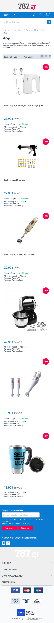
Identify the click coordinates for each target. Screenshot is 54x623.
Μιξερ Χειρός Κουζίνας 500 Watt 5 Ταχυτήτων (23, 105)
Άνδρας (25, 528)
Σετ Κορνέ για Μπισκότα (14, 180)
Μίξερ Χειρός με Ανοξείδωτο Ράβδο (19, 254)
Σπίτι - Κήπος (17, 30)
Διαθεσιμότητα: (10, 124)
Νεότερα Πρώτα (11, 57)
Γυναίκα (9, 528)
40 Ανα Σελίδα (28, 57)
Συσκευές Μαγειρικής (35, 30)
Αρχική (6, 30)
